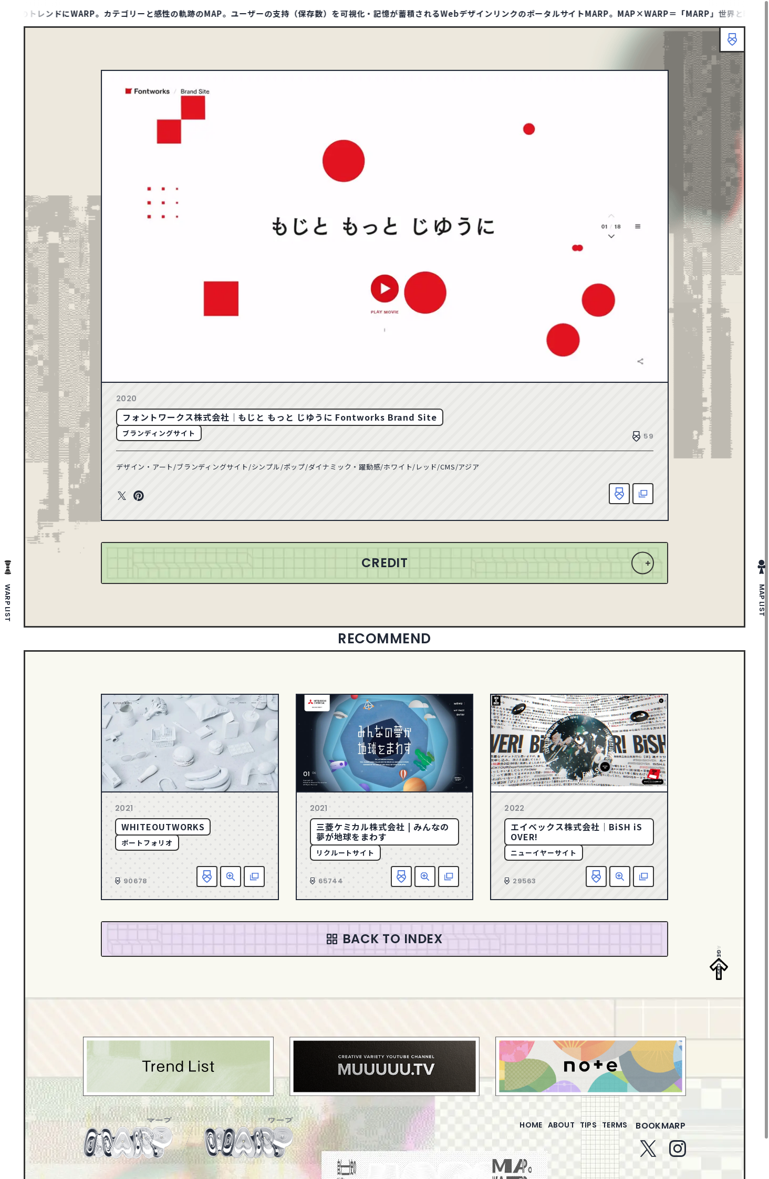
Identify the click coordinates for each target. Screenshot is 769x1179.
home (501, 1132)
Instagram (677, 1154)
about (540, 1132)
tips (575, 1132)
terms (610, 1132)
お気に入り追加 (619, 493)
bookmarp (660, 1132)
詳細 (230, 876)
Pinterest (138, 496)
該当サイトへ (642, 493)
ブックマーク (727, 44)
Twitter (121, 496)
